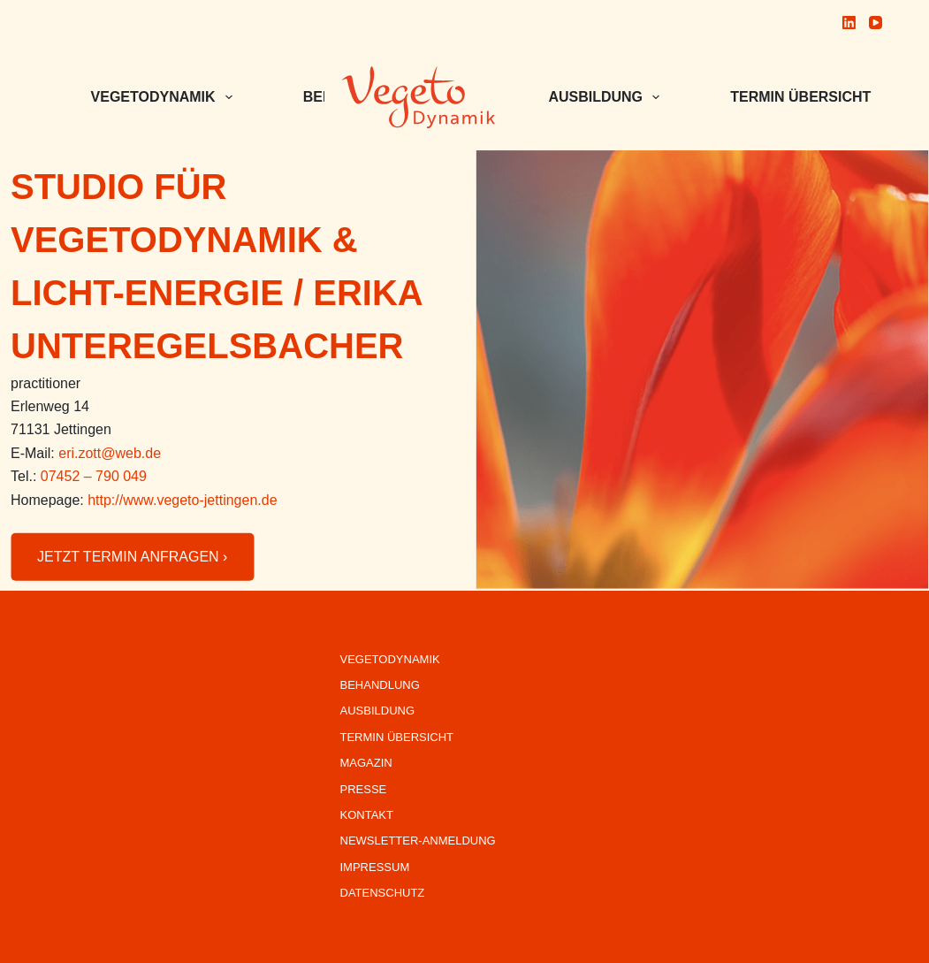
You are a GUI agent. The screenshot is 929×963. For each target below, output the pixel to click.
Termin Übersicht (812, 97)
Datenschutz (382, 892)
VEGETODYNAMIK (165, 97)
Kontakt (366, 815)
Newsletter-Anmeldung (418, 840)
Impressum (375, 867)
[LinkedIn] (849, 22)
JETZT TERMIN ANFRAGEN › (132, 556)
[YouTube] (875, 22)
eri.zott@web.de (109, 453)
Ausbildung (607, 97)
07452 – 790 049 (94, 476)
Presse (363, 789)
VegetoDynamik (390, 659)
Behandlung (380, 685)
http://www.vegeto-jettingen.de (182, 499)
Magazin (366, 762)
